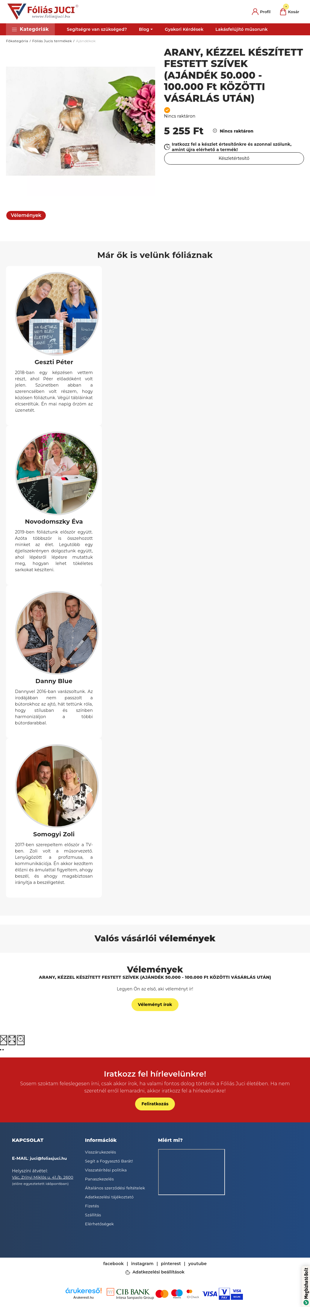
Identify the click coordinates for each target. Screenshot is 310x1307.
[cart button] (289, 12)
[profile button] (261, 11)
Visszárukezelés (100, 1152)
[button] (30, 29)
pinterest (171, 1263)
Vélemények (26, 215)
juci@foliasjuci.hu (48, 1158)
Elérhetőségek (99, 1223)
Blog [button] (144, 29)
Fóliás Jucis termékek (52, 41)
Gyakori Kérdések (184, 29)
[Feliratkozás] (234, 158)
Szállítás (93, 1214)
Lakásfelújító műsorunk (241, 29)
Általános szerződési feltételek (115, 1188)
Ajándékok (86, 41)
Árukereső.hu (83, 1297)
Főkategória (17, 41)
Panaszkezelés (99, 1179)
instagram (142, 1263)
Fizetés (92, 1205)
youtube (197, 1263)
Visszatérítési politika (106, 1170)
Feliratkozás (154, 1104)
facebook (113, 1263)
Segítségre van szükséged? (97, 29)
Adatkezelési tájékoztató (109, 1196)
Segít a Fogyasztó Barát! (109, 1161)
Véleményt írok (155, 1004)
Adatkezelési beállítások (158, 1272)
